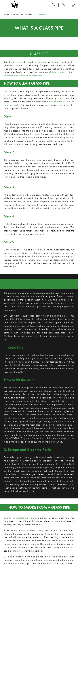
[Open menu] (5, 5)
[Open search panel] (53, 5)
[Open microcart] (73, 5)
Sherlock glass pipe (26, 517)
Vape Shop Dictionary (22, 14)
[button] (63, 5)
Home (6, 14)
